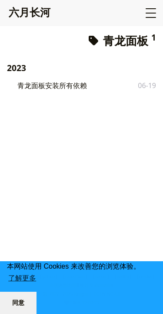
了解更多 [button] (22, 278)
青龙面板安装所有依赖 (52, 85)
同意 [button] (18, 302)
